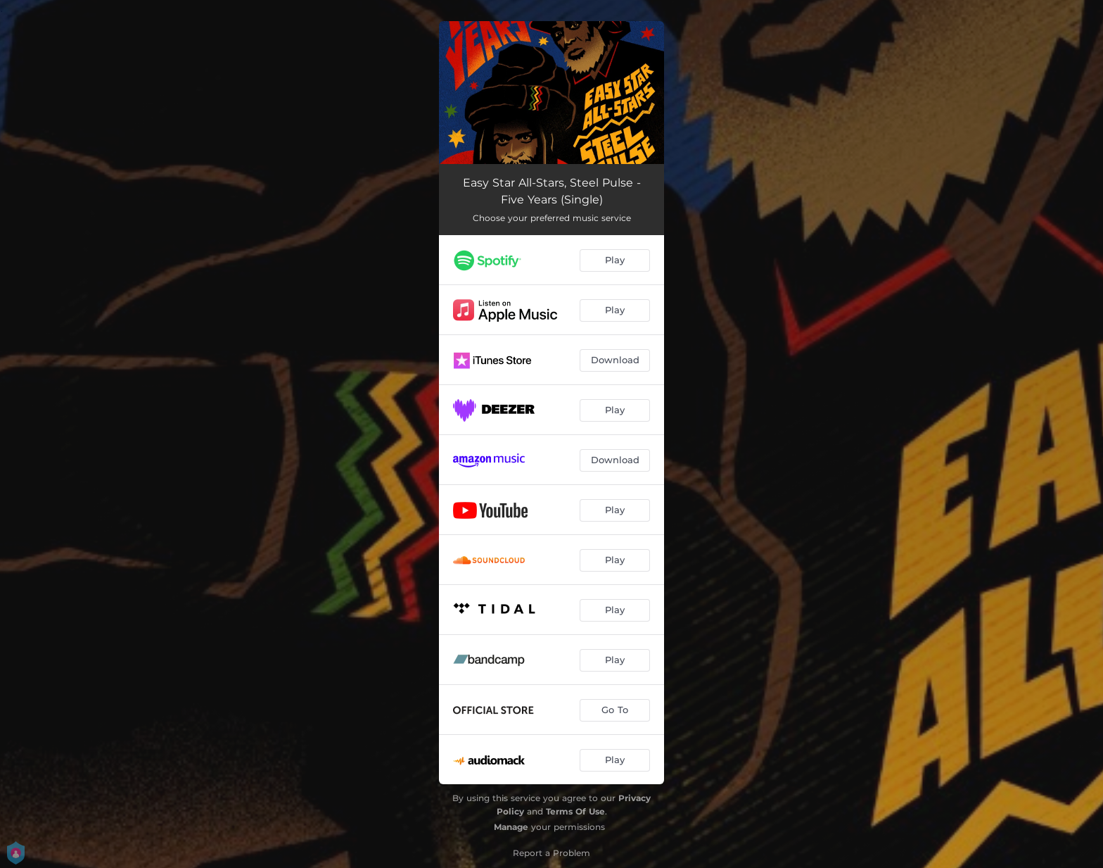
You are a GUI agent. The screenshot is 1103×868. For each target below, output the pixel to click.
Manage (511, 827)
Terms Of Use (575, 811)
